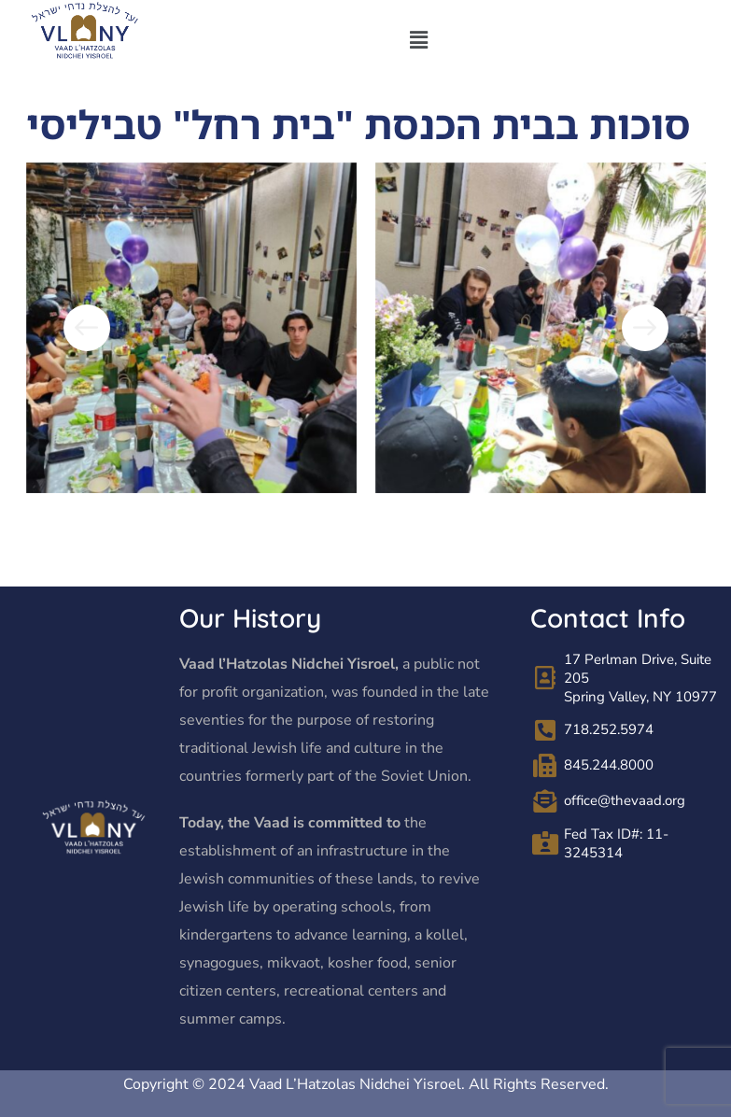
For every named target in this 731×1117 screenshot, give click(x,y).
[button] (418, 40)
